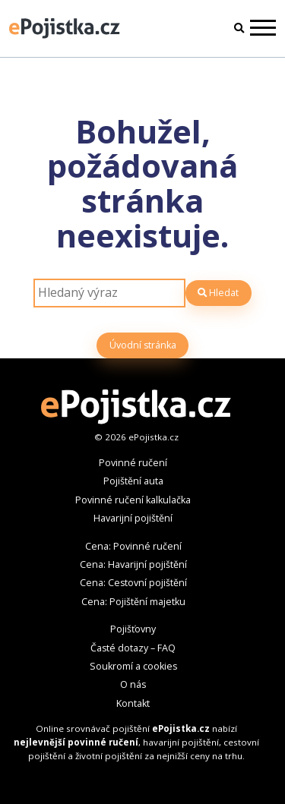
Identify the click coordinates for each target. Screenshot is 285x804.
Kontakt (133, 703)
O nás (133, 684)
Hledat (218, 292)
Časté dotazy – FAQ (133, 648)
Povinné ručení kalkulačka (133, 499)
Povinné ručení (133, 462)
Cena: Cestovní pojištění (133, 582)
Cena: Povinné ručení (133, 546)
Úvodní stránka (142, 345)
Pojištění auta (133, 481)
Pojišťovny (133, 629)
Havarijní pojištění (133, 518)
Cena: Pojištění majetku (133, 601)
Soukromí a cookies (133, 666)
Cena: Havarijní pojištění (133, 564)
